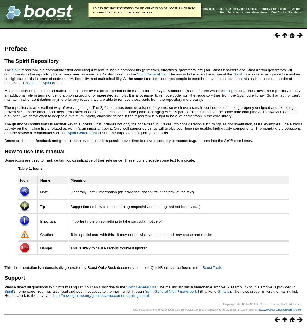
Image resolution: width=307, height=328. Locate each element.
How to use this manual (34, 151)
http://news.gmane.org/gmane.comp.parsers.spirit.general (101, 295)
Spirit (16, 70)
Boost (29, 83)
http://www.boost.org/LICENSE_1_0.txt (279, 309)
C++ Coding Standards (286, 12)
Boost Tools (212, 267)
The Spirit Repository (31, 61)
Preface (15, 48)
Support (14, 278)
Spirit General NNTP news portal (172, 291)
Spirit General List (152, 74)
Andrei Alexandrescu (255, 12)
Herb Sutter (227, 12)
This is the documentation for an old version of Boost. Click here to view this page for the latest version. (143, 10)
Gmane (223, 291)
